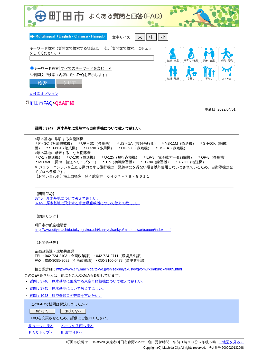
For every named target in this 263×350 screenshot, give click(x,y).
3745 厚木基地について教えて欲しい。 (67, 198)
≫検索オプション (44, 94)
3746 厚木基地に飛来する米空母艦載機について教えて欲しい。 (87, 203)
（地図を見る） (231, 342)
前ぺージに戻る (40, 326)
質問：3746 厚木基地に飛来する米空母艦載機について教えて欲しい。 (87, 281)
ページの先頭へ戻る (77, 326)
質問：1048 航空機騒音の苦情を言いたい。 (66, 296)
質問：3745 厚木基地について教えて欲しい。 (68, 288)
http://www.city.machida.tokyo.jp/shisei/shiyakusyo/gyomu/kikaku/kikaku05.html (119, 269)
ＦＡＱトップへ (40, 332)
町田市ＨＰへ (72, 332)
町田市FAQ (41, 103)
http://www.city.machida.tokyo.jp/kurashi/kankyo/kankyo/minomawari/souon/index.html (103, 230)
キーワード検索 (46, 68)
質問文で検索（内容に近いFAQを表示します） (71, 75)
